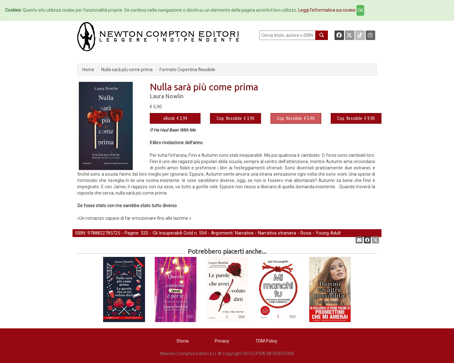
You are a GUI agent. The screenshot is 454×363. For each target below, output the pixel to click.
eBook (169, 118)
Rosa (305, 233)
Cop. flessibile (229, 118)
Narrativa (244, 233)
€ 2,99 (175, 118)
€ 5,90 (296, 118)
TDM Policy (266, 340)
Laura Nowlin (166, 96)
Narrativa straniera (277, 233)
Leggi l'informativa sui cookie (327, 10)
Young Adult (328, 233)
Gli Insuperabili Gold (173, 233)
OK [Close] (360, 10)
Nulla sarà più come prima (127, 69)
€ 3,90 (235, 118)
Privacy (222, 340)
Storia (183, 340)
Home (88, 69)
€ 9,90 (356, 118)
